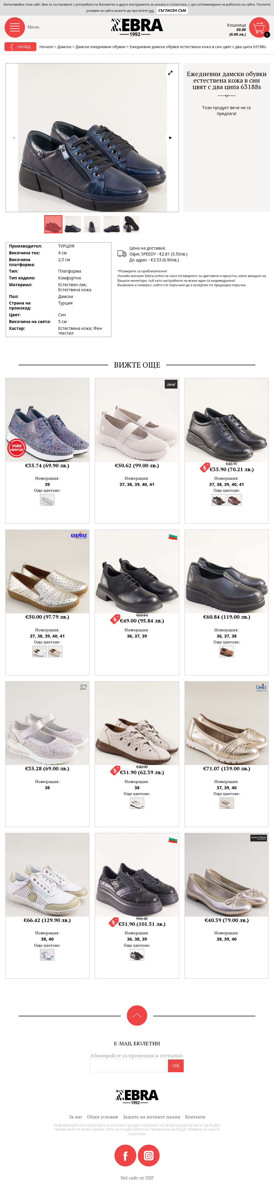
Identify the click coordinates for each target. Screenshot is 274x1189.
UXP (149, 1178)
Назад (20, 47)
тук (151, 10)
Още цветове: (47, 490)
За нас (75, 1117)
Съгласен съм (172, 10)
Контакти (195, 1117)
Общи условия (102, 1117)
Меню (34, 27)
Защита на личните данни (151, 1117)
